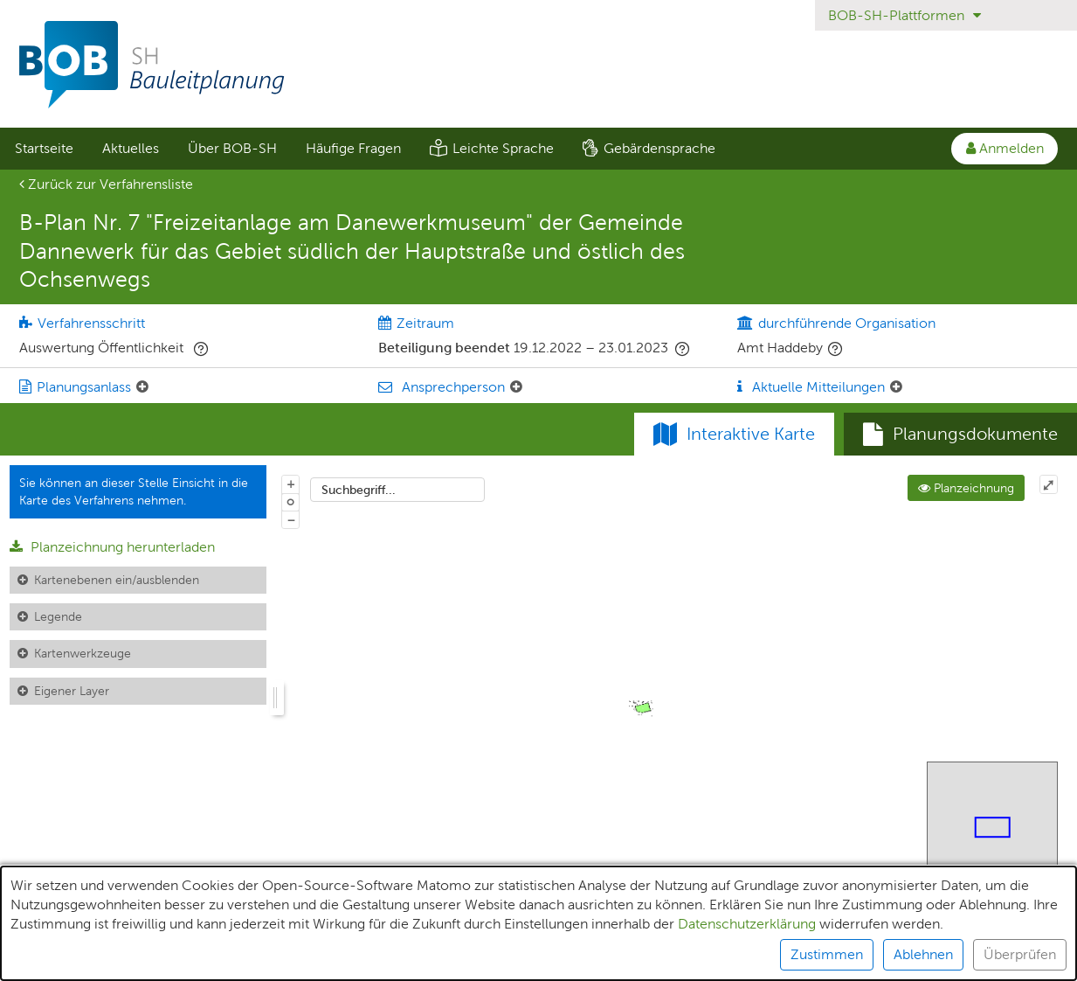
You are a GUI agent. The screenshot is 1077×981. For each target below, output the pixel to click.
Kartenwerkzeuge (82, 653)
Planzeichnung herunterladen (112, 546)
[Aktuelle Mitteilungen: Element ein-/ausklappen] (896, 387)
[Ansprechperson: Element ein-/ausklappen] (516, 387)
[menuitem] (43, 149)
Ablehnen (923, 954)
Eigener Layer (71, 691)
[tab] (960, 434)
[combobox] (397, 489)
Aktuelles (130, 148)
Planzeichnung (966, 488)
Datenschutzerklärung (747, 923)
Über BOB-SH (232, 148)
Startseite (44, 148)
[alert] (538, 923)
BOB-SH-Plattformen (904, 15)
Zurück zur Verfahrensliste (106, 184)
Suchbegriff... (358, 490)
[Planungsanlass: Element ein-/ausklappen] (142, 387)
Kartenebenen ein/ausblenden (116, 580)
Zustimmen (826, 954)
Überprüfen (1020, 954)
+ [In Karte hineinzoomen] (291, 484)
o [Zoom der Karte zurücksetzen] (290, 501)
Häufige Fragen (353, 148)
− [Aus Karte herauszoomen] (290, 519)
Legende (58, 616)
